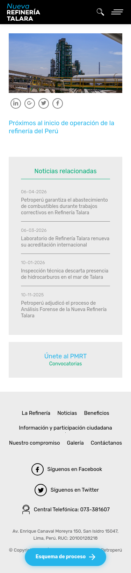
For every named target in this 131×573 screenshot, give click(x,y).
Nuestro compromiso (34, 443)
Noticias (67, 413)
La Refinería (36, 413)
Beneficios (96, 413)
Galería (75, 443)
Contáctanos (106, 443)
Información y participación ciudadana (65, 428)
